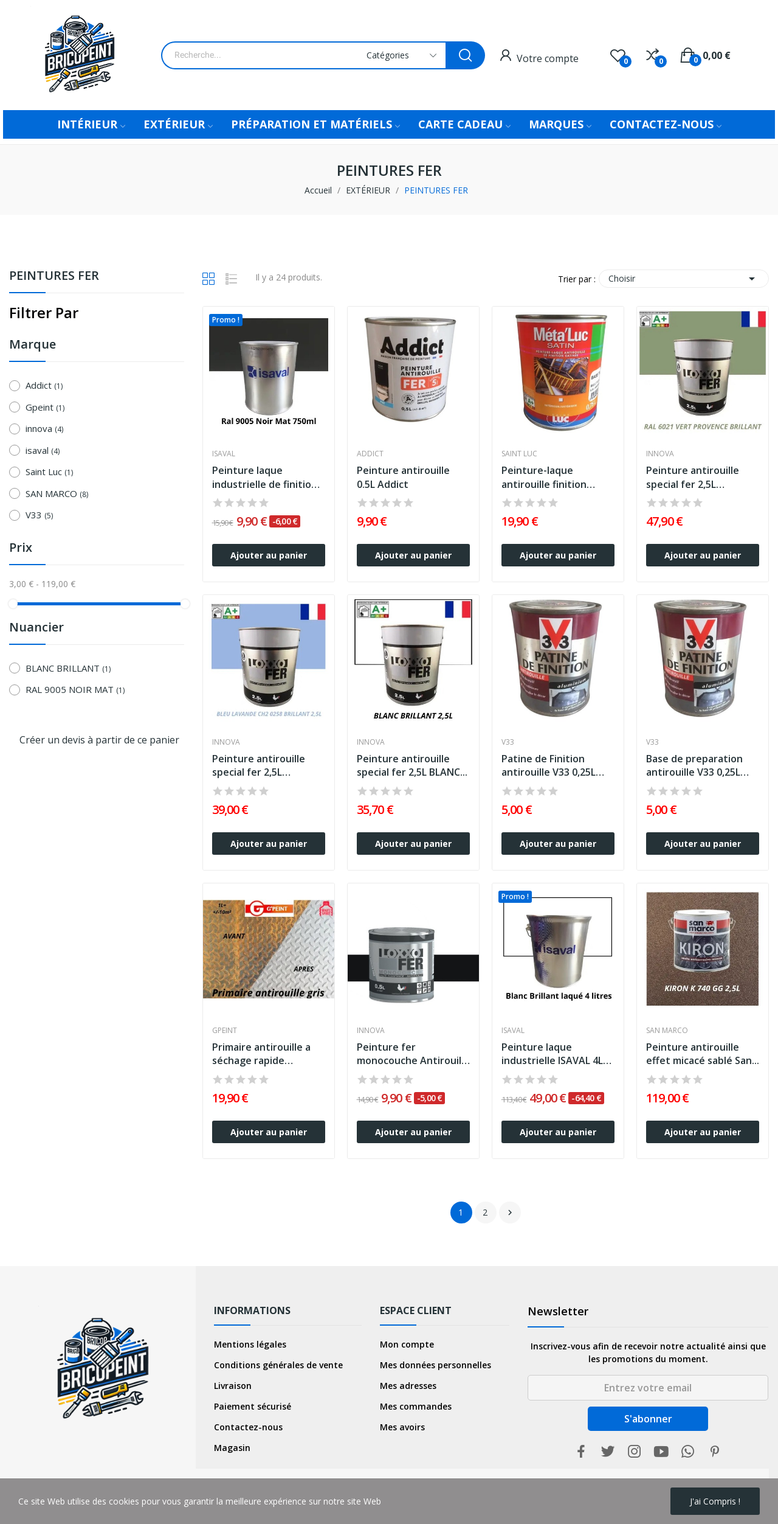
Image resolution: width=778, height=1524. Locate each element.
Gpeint (45, 407)
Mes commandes (416, 1406)
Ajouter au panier (268, 555)
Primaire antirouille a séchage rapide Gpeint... (261, 1054)
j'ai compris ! (715, 1501)
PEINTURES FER (54, 277)
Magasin (232, 1447)
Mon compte (407, 1344)
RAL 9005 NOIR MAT (75, 689)
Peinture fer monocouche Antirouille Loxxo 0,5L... (413, 1054)
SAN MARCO (57, 493)
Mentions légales (250, 1344)
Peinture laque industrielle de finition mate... (264, 477)
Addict (44, 385)
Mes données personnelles (435, 1365)
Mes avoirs (402, 1427)
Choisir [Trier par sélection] (683, 278)
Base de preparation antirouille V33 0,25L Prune (694, 765)
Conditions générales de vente (278, 1365)
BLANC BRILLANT (68, 668)
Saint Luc (49, 471)
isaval (43, 450)
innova (44, 428)
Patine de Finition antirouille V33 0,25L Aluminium (548, 765)
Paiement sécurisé (252, 1406)
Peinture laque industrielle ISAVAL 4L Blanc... (552, 1054)
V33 (39, 515)
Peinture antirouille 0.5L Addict (403, 477)
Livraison (233, 1385)
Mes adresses (408, 1385)
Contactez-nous (248, 1427)
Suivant (509, 1212)
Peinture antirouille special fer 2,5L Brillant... (692, 477)
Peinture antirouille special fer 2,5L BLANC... (412, 765)
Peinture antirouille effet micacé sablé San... (702, 1053)
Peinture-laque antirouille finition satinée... (544, 477)
